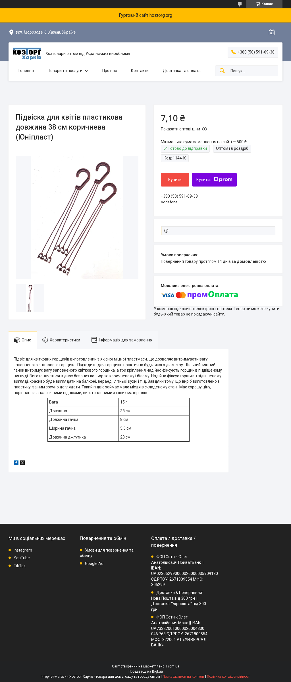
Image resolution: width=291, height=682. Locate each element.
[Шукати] (222, 71)
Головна (26, 70)
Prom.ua (172, 666)
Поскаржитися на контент (183, 677)
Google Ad (94, 563)
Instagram (23, 550)
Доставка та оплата (182, 70)
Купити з (214, 179)
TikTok (20, 566)
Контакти (140, 70)
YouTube (22, 558)
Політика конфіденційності (228, 677)
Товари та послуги (65, 70)
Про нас (109, 70)
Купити (175, 179)
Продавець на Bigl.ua (145, 671)
